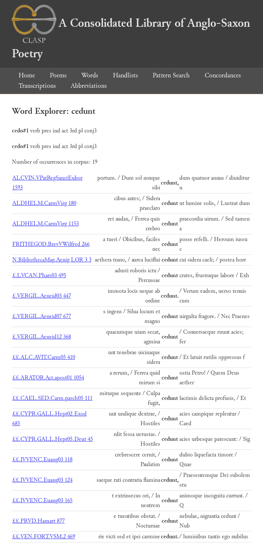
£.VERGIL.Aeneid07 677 (41, 316)
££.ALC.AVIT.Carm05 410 (43, 357)
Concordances (223, 75)
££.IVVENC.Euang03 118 (42, 459)
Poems (58, 75)
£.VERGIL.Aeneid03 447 (41, 296)
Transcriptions (37, 85)
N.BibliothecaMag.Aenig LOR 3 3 (51, 260)
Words (89, 75)
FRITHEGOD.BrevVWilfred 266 (51, 244)
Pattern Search (171, 75)
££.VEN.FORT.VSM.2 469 (43, 536)
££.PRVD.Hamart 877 (38, 521)
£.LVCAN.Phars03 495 (39, 275)
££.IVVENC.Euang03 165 (42, 500)
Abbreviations (89, 85)
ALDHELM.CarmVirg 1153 (45, 223)
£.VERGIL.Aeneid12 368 (41, 337)
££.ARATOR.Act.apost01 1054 (48, 378)
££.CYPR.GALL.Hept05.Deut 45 (52, 439)
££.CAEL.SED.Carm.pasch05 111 (52, 398)
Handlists (125, 75)
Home (27, 75)
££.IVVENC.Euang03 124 (42, 480)
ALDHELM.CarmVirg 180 (44, 203)
